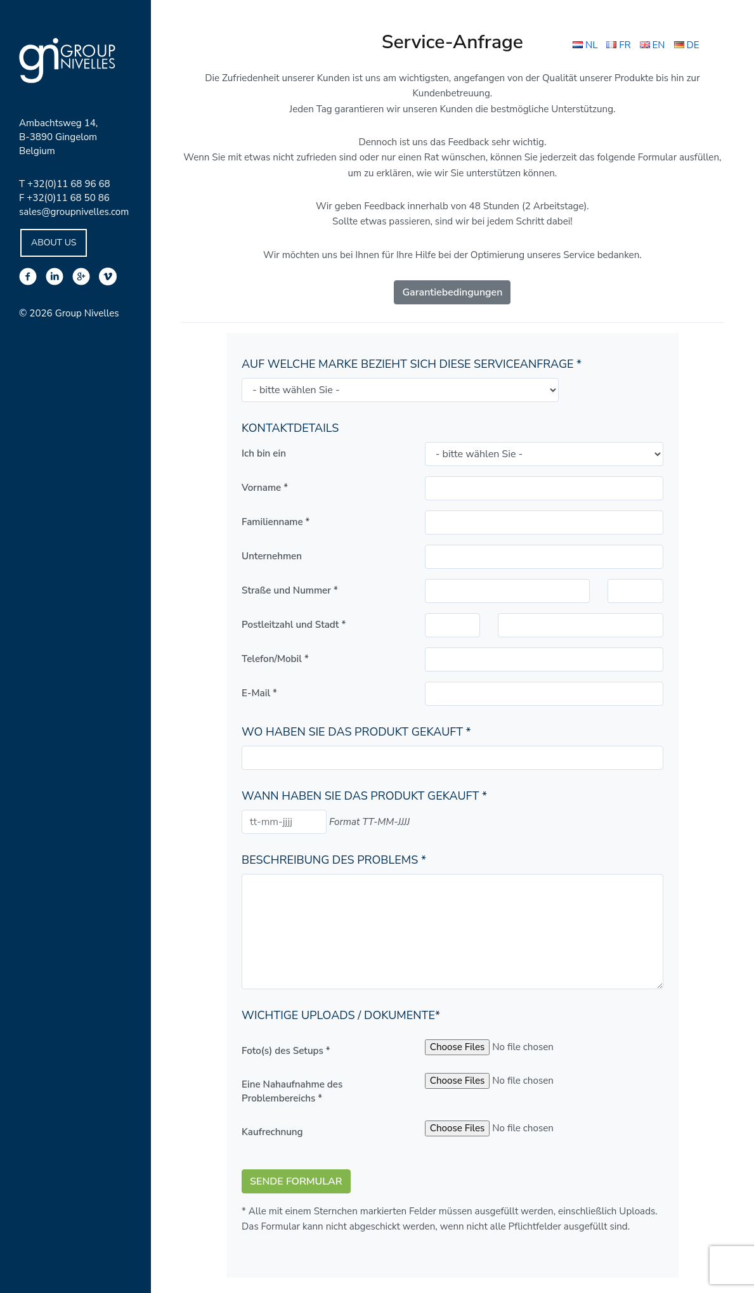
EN (652, 45)
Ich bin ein (264, 453)
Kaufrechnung (272, 1132)
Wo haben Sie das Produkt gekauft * (356, 731)
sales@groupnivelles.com (74, 211)
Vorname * (265, 487)
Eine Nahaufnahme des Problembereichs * (292, 1091)
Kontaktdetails (290, 428)
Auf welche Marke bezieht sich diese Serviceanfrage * (412, 364)
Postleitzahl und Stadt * (294, 624)
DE (686, 45)
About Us (53, 243)
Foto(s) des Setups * (286, 1050)
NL (585, 45)
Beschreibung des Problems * (334, 859)
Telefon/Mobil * (275, 659)
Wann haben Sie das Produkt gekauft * (364, 795)
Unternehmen (272, 556)
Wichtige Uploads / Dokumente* (341, 1015)
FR (618, 45)
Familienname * (275, 522)
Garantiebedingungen (452, 292)
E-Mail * (259, 693)
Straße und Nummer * (290, 590)
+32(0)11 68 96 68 (68, 184)
